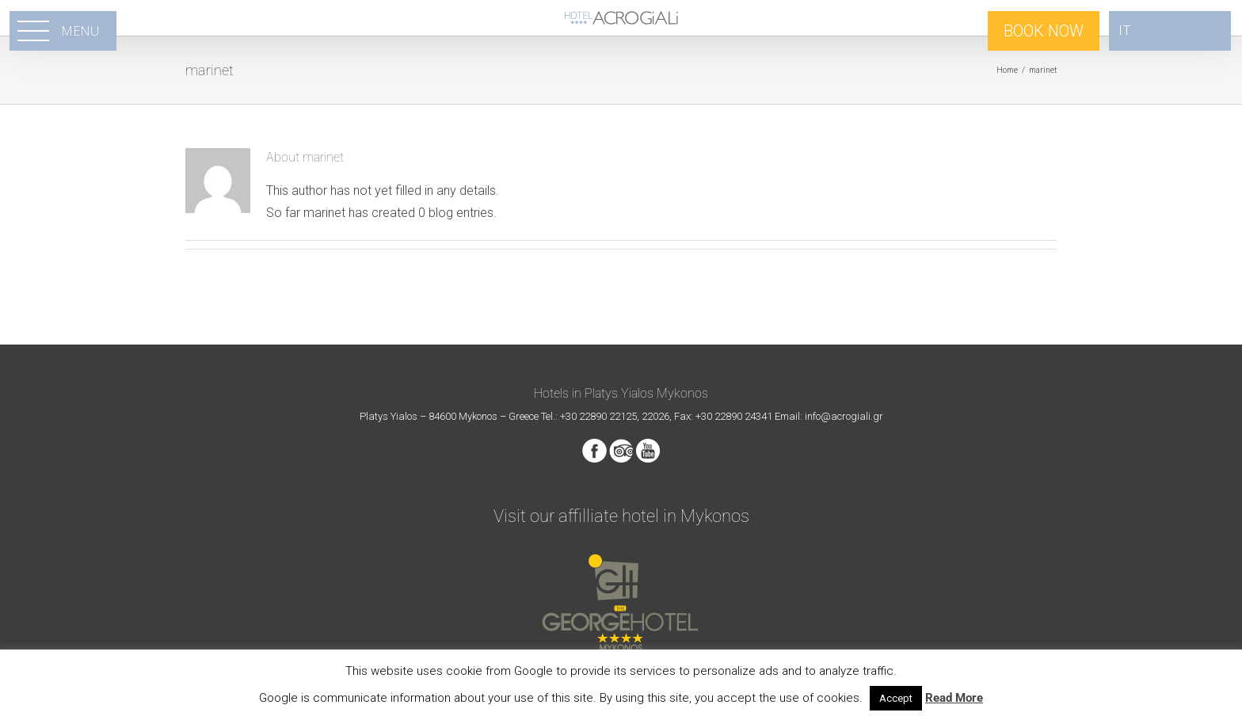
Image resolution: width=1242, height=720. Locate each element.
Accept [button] (895, 698)
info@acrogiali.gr (844, 416)
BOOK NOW (1044, 30)
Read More (954, 698)
